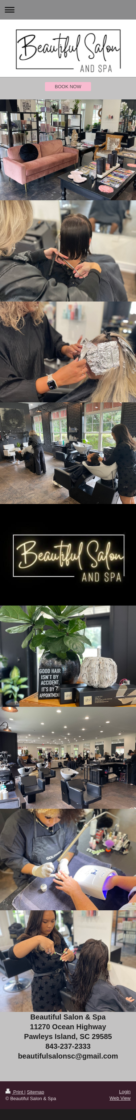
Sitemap (35, 1092)
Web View (120, 1098)
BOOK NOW (68, 86)
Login (125, 1091)
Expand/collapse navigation (68, 9)
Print (14, 1092)
